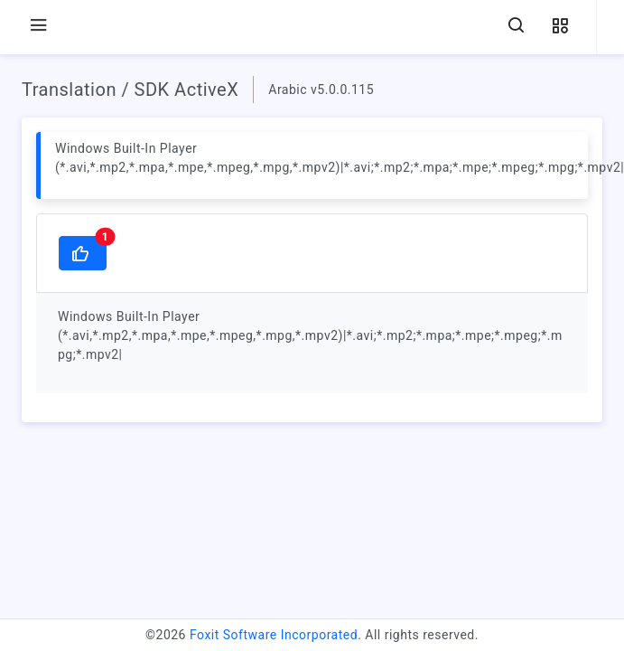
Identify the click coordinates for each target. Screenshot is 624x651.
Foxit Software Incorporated (274, 634)
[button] (560, 27)
